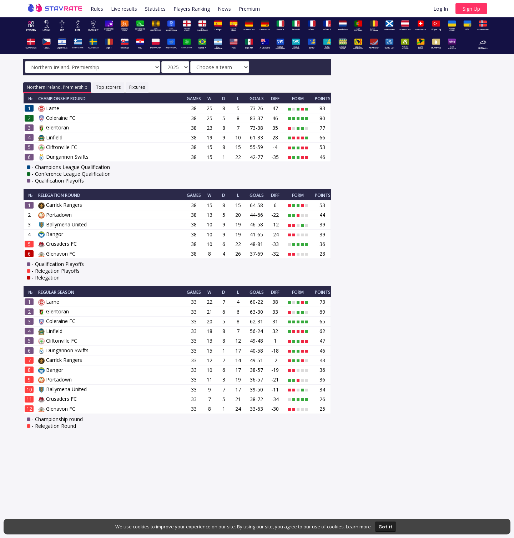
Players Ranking (191, 8)
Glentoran (53, 127)
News (224, 8)
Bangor (50, 234)
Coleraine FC (56, 117)
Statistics (155, 8)
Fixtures (137, 87)
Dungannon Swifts (63, 156)
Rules (97, 8)
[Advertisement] (416, 121)
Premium (249, 8)
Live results (124, 8)
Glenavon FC (56, 253)
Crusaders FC (57, 243)
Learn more (358, 526)
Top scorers (108, 87)
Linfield (50, 137)
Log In (440, 8)
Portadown (55, 214)
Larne (48, 108)
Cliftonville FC (57, 147)
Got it (385, 526)
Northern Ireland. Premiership (57, 87)
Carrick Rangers (60, 204)
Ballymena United (62, 224)
